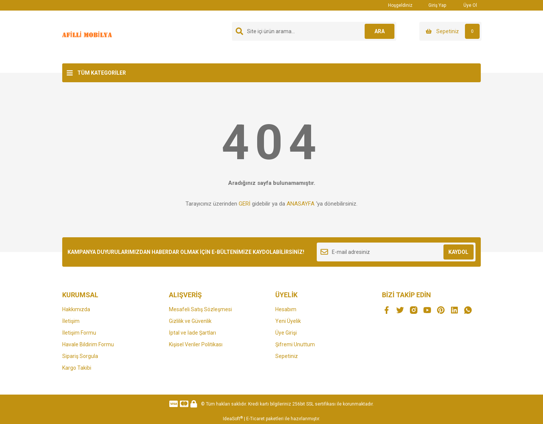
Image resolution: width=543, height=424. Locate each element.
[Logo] (88, 36)
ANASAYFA (300, 203)
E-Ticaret (255, 418)
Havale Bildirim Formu (88, 344)
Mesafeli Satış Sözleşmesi (200, 309)
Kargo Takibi (76, 368)
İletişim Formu (79, 333)
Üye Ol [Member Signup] (465, 5)
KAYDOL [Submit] (458, 252)
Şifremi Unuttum (295, 344)
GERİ (244, 203)
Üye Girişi (286, 333)
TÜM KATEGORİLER (101, 73)
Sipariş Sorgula (80, 356)
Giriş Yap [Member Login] (433, 5)
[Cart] (450, 31)
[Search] (314, 31)
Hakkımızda (76, 309)
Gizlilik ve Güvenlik (190, 321)
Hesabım (285, 309)
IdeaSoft (233, 418)
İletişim (71, 321)
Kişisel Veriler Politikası (195, 344)
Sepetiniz (286, 356)
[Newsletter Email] (396, 252)
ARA (379, 31)
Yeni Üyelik (288, 321)
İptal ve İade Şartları (192, 333)
